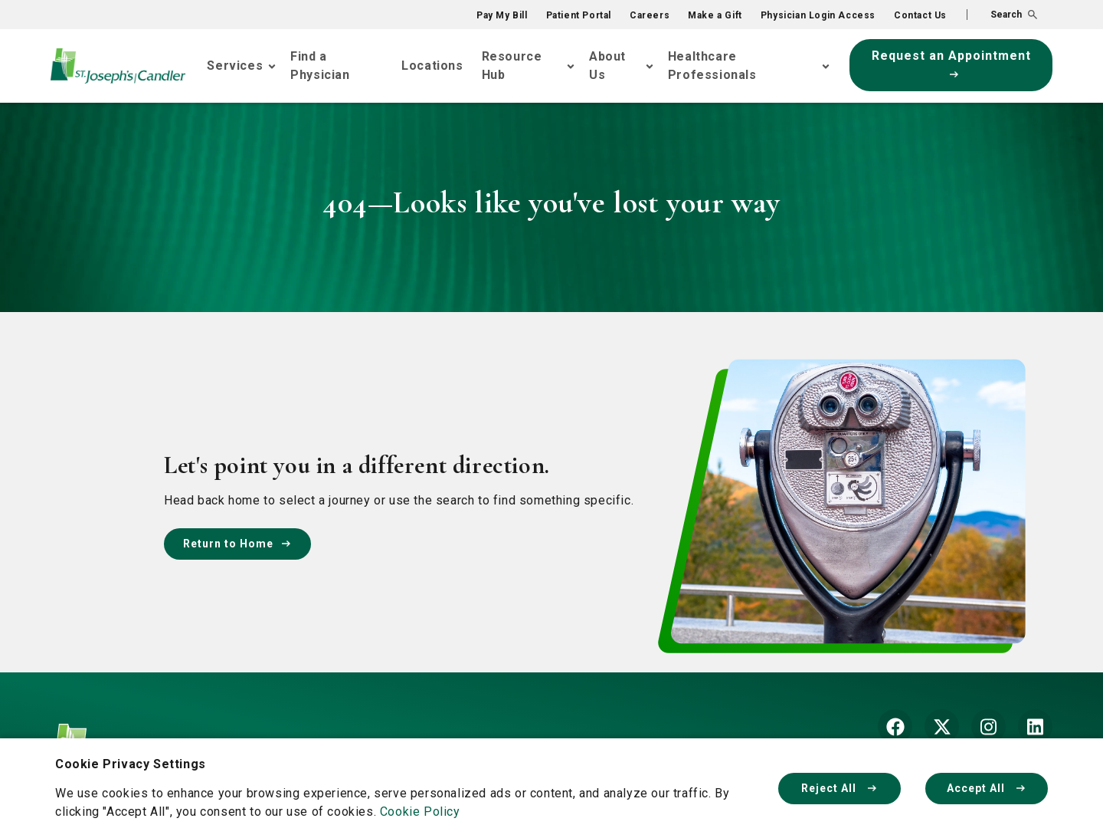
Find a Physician (319, 65)
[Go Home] (118, 66)
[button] (1002, 14)
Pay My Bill (502, 15)
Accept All (986, 788)
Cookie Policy (420, 811)
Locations (432, 65)
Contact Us (920, 15)
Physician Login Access (818, 15)
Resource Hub (512, 65)
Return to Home (237, 543)
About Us (607, 65)
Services (235, 65)
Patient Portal (578, 15)
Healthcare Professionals (712, 65)
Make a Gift (715, 15)
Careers (649, 15)
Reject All (839, 788)
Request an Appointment (951, 62)
